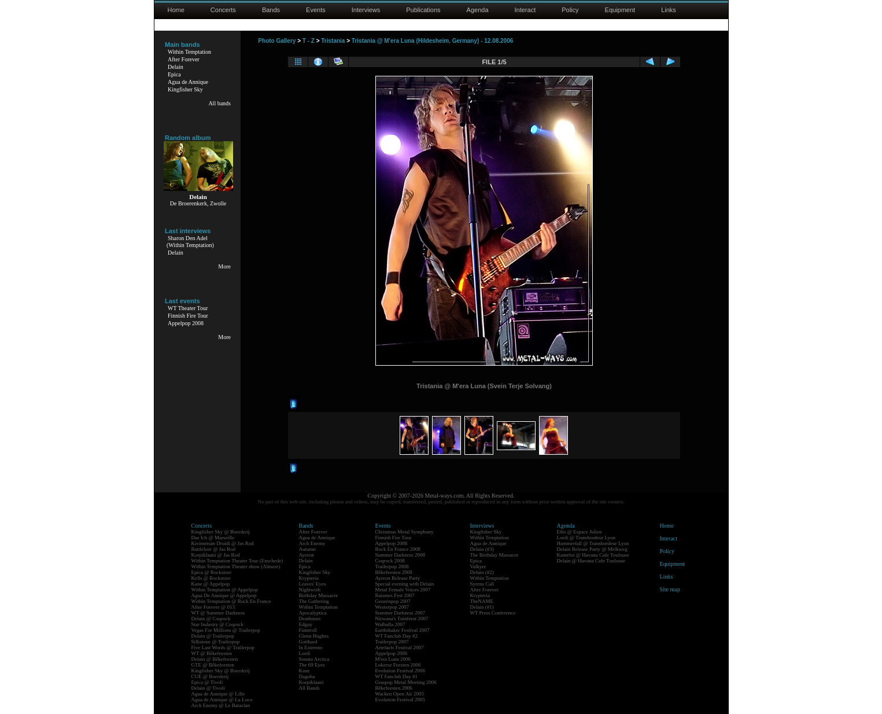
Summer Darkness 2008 (400, 555)
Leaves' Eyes (312, 584)
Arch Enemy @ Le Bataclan (220, 705)
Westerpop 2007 (392, 607)
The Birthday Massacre (494, 555)
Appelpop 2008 (186, 323)
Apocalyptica (313, 613)
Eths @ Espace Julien (579, 532)
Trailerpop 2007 (392, 642)
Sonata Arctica (314, 659)
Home (176, 9)
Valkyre (478, 566)
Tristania (333, 41)
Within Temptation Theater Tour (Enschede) (237, 561)
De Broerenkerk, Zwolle (198, 203)
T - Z (308, 41)
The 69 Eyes (312, 665)
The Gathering (314, 601)
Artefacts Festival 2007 (399, 647)
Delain (175, 67)
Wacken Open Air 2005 (400, 694)
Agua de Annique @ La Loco (222, 699)
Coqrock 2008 (390, 561)
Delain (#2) (482, 572)
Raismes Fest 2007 (395, 595)
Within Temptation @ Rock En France (231, 601)
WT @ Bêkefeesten (212, 653)
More (224, 266)
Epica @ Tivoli (207, 682)
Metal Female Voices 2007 (403, 589)
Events (316, 9)
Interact (525, 9)
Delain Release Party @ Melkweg (592, 549)
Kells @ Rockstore (211, 578)
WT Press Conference (493, 613)
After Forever (184, 59)
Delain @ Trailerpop (212, 636)
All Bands (309, 688)
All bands (219, 103)
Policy (570, 9)
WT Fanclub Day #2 (396, 636)
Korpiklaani (311, 682)
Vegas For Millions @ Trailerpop (225, 630)
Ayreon (306, 555)
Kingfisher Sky (185, 89)
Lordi (305, 653)
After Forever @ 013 (213, 607)
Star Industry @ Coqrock (217, 624)
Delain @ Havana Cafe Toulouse (591, 561)
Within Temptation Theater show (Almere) (236, 566)
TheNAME (482, 601)
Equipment (620, 9)
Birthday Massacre (318, 595)
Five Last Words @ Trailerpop (222, 647)
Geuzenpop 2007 (393, 601)
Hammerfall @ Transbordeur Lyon (593, 543)
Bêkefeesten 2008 (393, 572)
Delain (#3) (482, 549)
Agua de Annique (188, 82)
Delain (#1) (482, 607)
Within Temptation (189, 52)
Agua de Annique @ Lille (218, 694)
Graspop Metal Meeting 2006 (406, 682)
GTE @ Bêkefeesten (212, 665)
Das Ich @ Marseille (213, 537)
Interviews (366, 9)
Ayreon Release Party (397, 578)
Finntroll (308, 630)
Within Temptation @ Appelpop (224, 589)
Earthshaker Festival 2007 (402, 630)
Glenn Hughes (314, 636)
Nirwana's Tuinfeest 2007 (402, 618)
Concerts (223, 9)
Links (668, 9)
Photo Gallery (277, 41)
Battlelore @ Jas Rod (213, 549)
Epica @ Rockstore (211, 572)
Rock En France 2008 (397, 549)
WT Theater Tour (188, 308)
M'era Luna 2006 (393, 659)
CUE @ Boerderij (210, 676)
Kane (304, 670)
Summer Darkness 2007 (400, 613)
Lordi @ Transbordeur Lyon (586, 537)
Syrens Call (482, 584)
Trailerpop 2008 (392, 566)
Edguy (306, 624)
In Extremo (311, 647)
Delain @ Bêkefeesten (214, 659)
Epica (174, 74)
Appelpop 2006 (391, 653)
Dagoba (307, 676)
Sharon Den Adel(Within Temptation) (190, 241)
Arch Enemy (312, 543)
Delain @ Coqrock (211, 618)
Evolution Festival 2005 (400, 699)
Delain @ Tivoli (208, 688)
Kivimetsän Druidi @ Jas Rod (222, 543)
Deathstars (310, 618)
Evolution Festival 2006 (400, 670)
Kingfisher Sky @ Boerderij (220, 532)
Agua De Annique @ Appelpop (224, 595)
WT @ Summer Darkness (218, 613)
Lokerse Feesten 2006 (398, 665)
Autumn (307, 549)
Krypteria (309, 578)
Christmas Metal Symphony (404, 532)
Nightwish (310, 589)
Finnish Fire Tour (188, 315)
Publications (423, 9)
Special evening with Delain (404, 584)
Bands (271, 9)
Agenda (478, 9)
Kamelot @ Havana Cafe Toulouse (593, 555)
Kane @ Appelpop (210, 584)
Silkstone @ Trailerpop (215, 642)
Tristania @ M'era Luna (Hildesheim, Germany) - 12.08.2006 (432, 41)
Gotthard (308, 642)
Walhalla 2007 (390, 624)
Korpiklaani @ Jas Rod (215, 555)
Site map (670, 589)
